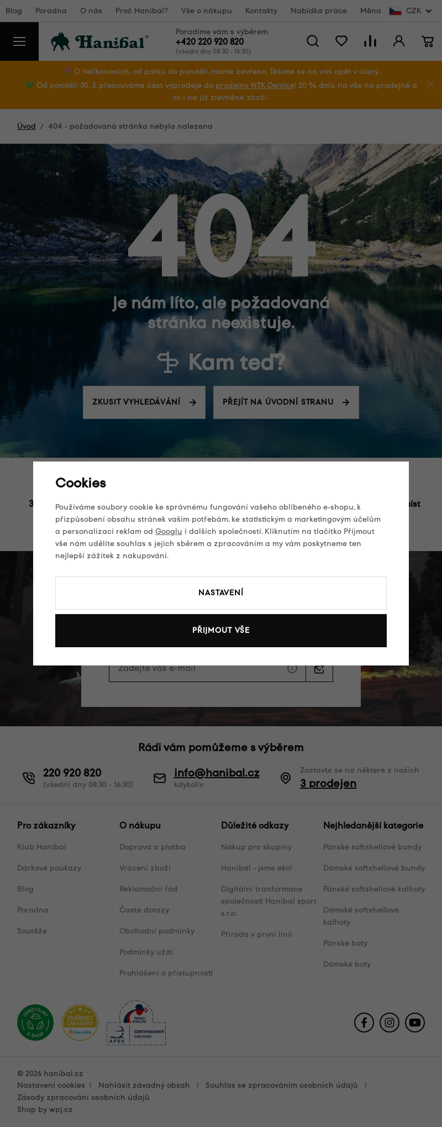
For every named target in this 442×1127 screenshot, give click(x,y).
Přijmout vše (221, 630)
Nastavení (221, 592)
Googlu (168, 531)
